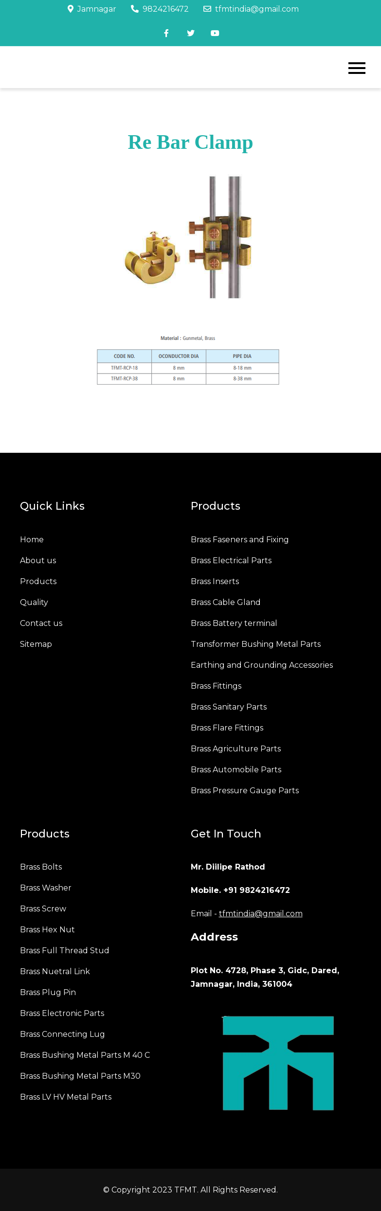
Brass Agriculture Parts (236, 748)
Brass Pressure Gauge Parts (245, 790)
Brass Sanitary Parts (229, 707)
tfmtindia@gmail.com (251, 9)
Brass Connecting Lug (62, 1034)
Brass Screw (43, 908)
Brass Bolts (41, 867)
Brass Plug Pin (48, 992)
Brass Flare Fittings (227, 727)
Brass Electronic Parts (62, 1013)
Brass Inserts (215, 581)
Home (32, 539)
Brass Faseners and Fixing (240, 539)
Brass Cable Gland (226, 602)
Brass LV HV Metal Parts (65, 1097)
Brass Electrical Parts (231, 560)
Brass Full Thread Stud (64, 950)
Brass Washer (46, 887)
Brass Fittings (216, 686)
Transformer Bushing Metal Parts (256, 644)
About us (38, 560)
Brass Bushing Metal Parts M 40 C (85, 1055)
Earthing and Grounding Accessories (262, 665)
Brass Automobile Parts (236, 769)
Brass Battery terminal (234, 623)
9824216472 (160, 9)
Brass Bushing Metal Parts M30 (80, 1076)
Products (38, 581)
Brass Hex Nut (47, 929)
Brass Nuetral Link (55, 971)
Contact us (41, 623)
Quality (34, 602)
